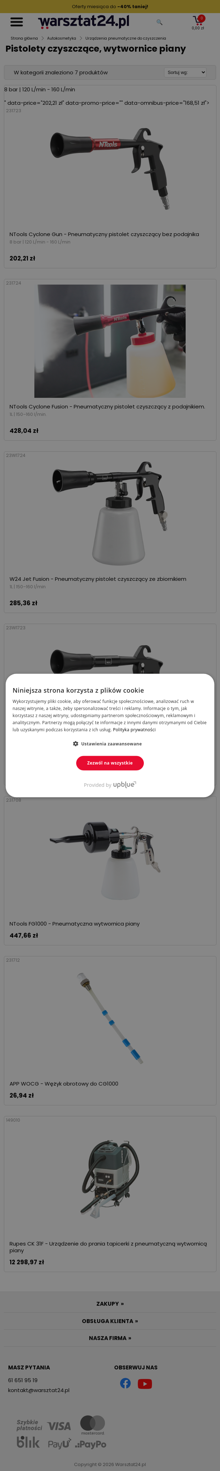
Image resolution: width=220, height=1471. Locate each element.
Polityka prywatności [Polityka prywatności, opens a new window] (134, 729)
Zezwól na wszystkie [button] (110, 763)
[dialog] (110, 735)
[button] (110, 743)
